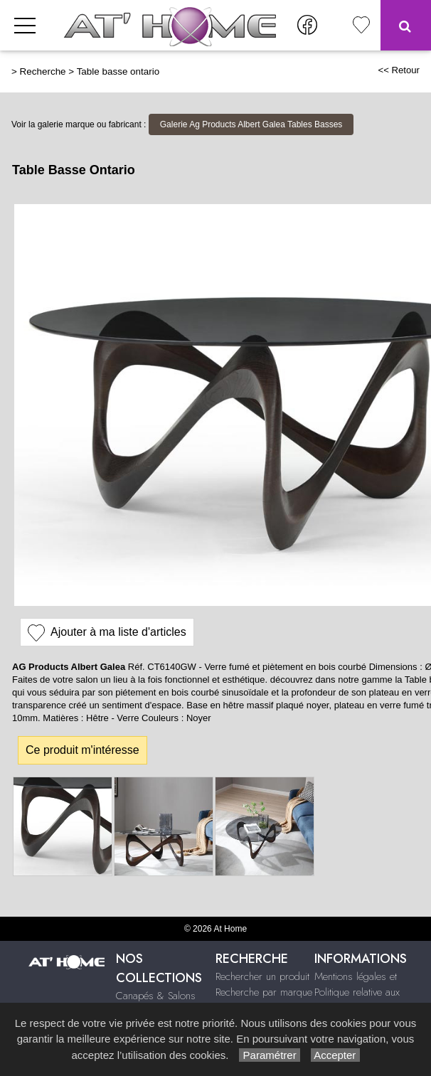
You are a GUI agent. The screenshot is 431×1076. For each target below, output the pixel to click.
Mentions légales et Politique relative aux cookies (357, 992)
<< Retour (399, 70)
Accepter (335, 1055)
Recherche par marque (264, 992)
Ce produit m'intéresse (82, 750)
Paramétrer (269, 1055)
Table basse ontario (118, 71)
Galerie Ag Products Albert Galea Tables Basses (251, 124)
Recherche (43, 71)
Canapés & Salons (156, 995)
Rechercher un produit (262, 976)
